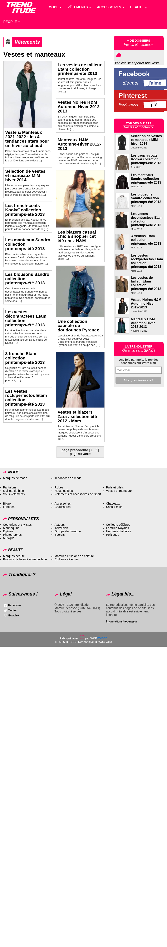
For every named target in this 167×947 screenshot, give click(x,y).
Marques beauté (14, 556)
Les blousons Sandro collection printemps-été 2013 (146, 198)
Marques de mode (15, 478)
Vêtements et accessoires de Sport (78, 494)
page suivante (80, 454)
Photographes (12, 534)
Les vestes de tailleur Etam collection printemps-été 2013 (79, 69)
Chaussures (63, 507)
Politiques (112, 534)
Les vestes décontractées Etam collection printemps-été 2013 (25, 318)
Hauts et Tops (64, 490)
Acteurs (60, 524)
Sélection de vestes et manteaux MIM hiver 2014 (25, 175)
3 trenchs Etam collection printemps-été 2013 (25, 358)
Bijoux (7, 503)
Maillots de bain (13, 490)
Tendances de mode (68, 478)
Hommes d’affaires (118, 531)
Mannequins (11, 528)
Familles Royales (117, 528)
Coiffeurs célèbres (118, 524)
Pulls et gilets (115, 487)
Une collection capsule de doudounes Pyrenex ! (80, 325)
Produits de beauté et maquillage (25, 559)
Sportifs (60, 534)
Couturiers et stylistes (17, 524)
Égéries (8, 531)
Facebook (14, 605)
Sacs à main (114, 507)
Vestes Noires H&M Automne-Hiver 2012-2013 (79, 106)
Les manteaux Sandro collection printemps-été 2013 (146, 178)
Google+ (13, 615)
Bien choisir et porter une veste (137, 63)
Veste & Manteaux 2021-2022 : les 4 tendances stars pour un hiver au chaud (27, 139)
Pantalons (9, 487)
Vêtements (27, 42)
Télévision (61, 528)
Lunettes (8, 507)
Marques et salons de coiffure (74, 556)
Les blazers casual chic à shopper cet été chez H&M (77, 236)
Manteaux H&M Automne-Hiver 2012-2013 (79, 144)
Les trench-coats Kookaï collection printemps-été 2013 (25, 210)
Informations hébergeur (121, 621)
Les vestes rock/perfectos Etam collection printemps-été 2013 (26, 397)
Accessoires (63, 503)
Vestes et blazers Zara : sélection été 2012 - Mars (77, 416)
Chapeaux (113, 503)
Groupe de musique (68, 531)
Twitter (12, 610)
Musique (8, 538)
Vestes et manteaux (119, 490)
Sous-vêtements (14, 494)
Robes (59, 487)
